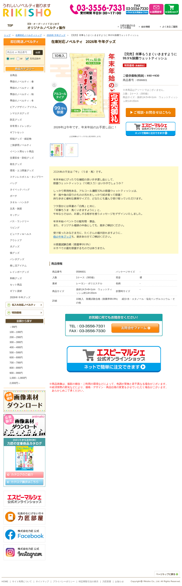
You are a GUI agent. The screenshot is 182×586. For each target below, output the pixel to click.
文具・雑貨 (16, 208)
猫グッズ (14, 253)
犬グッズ (14, 246)
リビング (14, 227)
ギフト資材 (16, 291)
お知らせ (119, 581)
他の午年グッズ (62, 236)
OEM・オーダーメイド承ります (47, 26)
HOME (5, 581)
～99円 (13, 327)
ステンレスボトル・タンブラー (26, 176)
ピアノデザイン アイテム (23, 107)
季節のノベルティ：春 (22, 81)
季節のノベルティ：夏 (22, 88)
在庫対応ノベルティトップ (28, 35)
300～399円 (16, 342)
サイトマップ (42, 581)
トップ (7, 35)
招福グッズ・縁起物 (20, 138)
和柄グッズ (16, 278)
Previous (54, 85)
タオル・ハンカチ (19, 202)
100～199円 (16, 332)
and (12, 58)
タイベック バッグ (20, 189)
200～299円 (16, 337)
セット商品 (16, 284)
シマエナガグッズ (19, 113)
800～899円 (16, 367)
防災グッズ (16, 119)
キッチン (14, 215)
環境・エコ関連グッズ (22, 170)
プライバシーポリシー (64, 581)
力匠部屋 (106, 581)
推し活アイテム (18, 265)
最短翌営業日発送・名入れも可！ (96, 26)
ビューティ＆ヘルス (20, 234)
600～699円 (16, 357)
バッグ (13, 183)
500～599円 (16, 352)
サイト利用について (22, 581)
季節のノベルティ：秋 (22, 94)
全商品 (13, 75)
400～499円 (16, 347)
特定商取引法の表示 (88, 581)
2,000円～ (15, 383)
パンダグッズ (17, 259)
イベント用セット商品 (22, 151)
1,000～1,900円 (18, 378)
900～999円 (16, 373)
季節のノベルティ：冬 (22, 100)
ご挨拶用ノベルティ (20, 145)
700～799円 (16, 362)
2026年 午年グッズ (56, 35)
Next (116, 85)
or (21, 58)
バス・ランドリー (19, 221)
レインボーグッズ (19, 272)
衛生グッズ (16, 164)
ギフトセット (17, 132)
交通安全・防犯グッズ (22, 157)
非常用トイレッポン (20, 126)
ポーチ (13, 196)
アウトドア (16, 240)
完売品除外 (35, 58)
